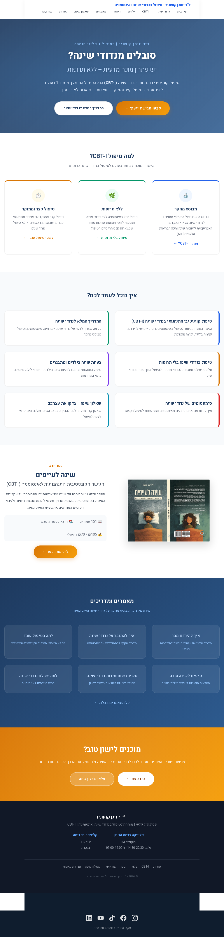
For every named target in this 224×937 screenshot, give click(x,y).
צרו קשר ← (136, 779)
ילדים (131, 11)
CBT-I (145, 11)
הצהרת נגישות (72, 866)
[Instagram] (135, 919)
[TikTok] (112, 919)
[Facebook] (123, 919)
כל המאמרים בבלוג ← (112, 703)
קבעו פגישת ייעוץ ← (143, 108)
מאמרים (101, 11)
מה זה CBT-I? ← (186, 243)
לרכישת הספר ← (55, 551)
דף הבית (182, 11)
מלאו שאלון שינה (92, 779)
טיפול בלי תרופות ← (112, 237)
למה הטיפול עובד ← (38, 237)
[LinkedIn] (89, 919)
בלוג (134, 866)
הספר (117, 11)
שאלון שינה (81, 11)
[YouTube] (101, 919)
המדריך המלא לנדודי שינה (83, 108)
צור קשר (46, 11)
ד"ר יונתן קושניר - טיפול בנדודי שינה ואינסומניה (153, 5)
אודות (63, 11)
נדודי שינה (163, 11)
